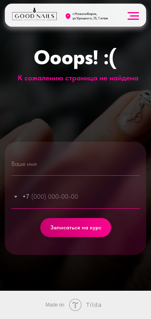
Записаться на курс (75, 227)
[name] (75, 164)
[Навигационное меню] (133, 16)
